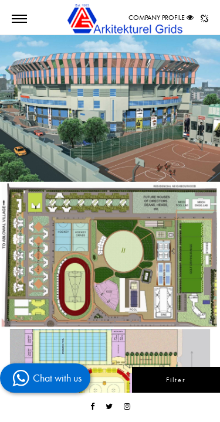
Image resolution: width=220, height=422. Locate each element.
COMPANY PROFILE (156, 17)
